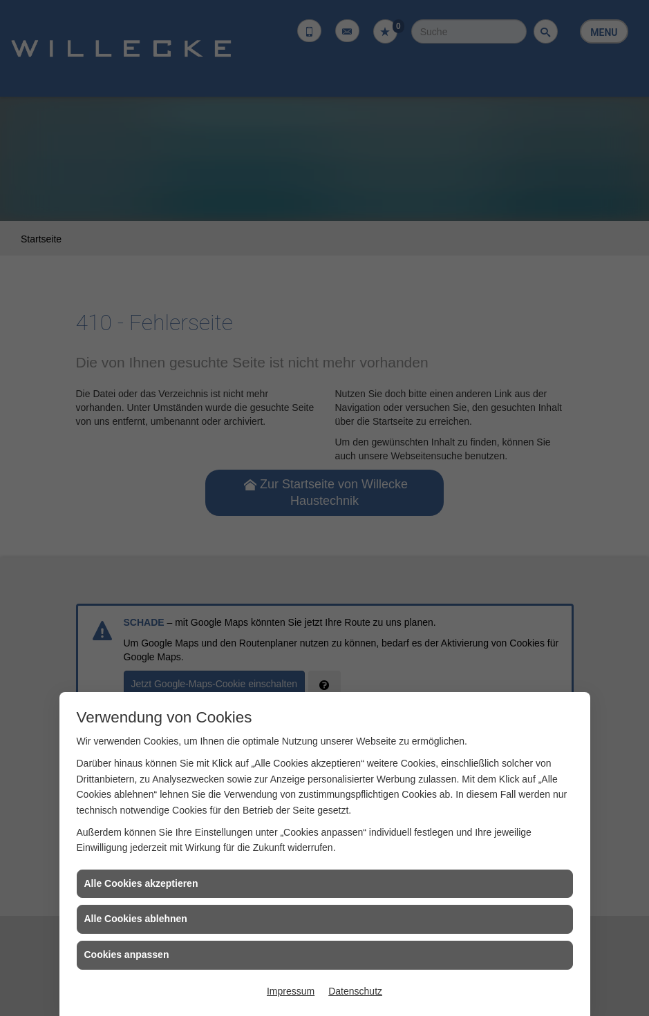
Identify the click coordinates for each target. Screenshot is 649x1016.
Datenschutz (355, 991)
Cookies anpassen (126, 954)
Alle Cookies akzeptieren (141, 883)
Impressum (290, 991)
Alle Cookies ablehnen (135, 918)
